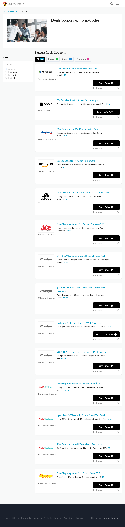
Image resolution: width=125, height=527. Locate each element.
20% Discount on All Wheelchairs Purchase (79, 444)
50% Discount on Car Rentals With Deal (77, 129)
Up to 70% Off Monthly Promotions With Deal (81, 415)
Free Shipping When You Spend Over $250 (79, 383)
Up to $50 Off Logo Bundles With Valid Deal (80, 322)
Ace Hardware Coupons (48, 234)
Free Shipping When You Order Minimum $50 (80, 224)
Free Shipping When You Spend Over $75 (78, 473)
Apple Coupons (45, 110)
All (40, 59)
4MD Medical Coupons (48, 394)
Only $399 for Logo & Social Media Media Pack (81, 255)
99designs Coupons (47, 266)
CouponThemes (109, 517)
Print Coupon (106, 111)
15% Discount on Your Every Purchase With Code (83, 192)
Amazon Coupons (46, 171)
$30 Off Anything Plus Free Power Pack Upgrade (82, 351)
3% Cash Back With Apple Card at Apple (77, 100)
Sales (67, 59)
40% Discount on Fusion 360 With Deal (77, 68)
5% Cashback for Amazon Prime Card (76, 160)
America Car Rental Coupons (48, 139)
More (66, 75)
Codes (53, 59)
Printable (82, 59)
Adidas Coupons (45, 203)
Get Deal (106, 82)
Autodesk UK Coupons (48, 79)
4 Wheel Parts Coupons (48, 483)
